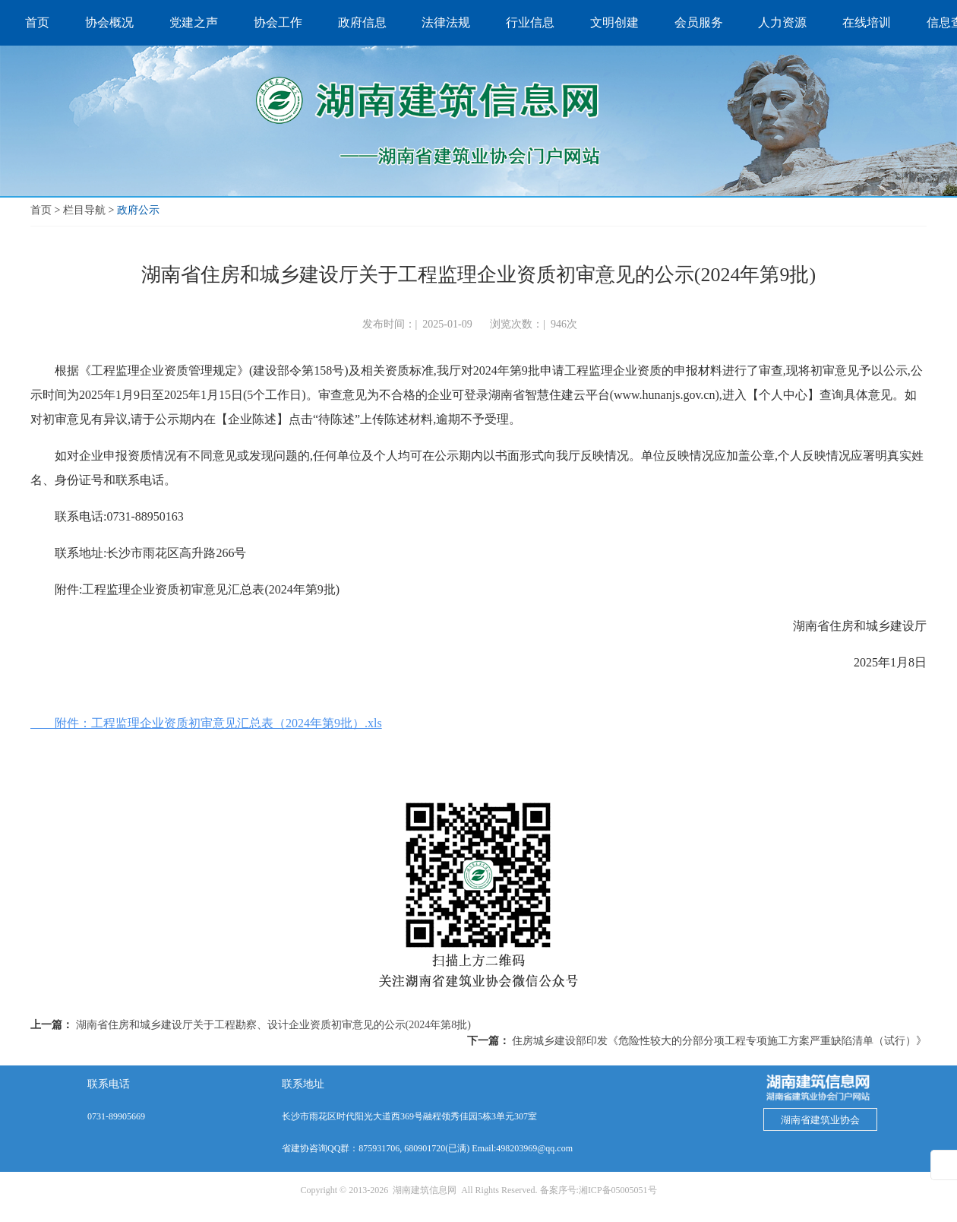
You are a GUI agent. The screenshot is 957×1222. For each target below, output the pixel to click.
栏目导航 (84, 210)
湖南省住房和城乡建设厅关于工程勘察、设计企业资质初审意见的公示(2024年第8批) (273, 1024)
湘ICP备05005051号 (618, 1190)
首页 (41, 210)
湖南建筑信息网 (424, 1190)
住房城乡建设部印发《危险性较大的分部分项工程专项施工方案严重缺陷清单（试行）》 (719, 1040)
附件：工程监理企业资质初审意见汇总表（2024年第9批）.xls (206, 723)
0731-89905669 (116, 1116)
